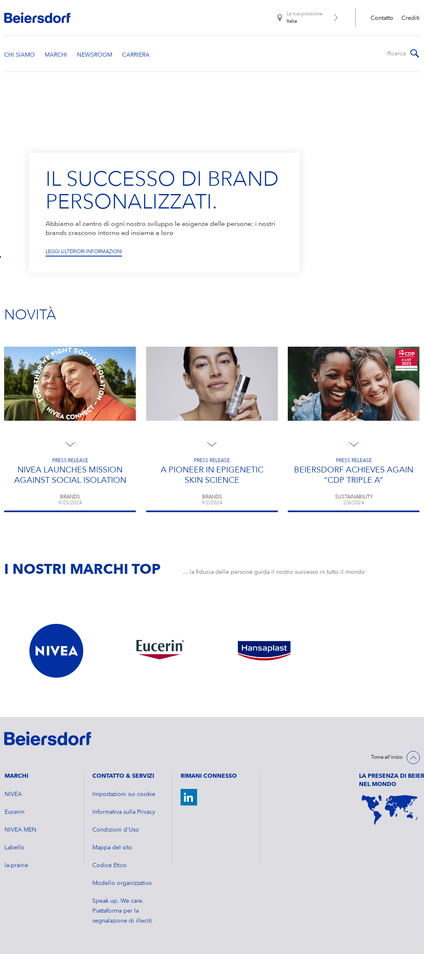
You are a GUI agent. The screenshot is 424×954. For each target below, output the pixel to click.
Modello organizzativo (122, 883)
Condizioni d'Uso (115, 830)
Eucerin (14, 812)
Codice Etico (109, 865)
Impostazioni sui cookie (123, 794)
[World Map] (389, 810)
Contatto (382, 18)
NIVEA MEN (20, 830)
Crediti (411, 18)
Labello (14, 848)
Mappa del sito (112, 848)
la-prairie (16, 865)
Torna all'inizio (386, 757)
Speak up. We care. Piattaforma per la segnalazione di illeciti (122, 911)
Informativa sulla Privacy (123, 812)
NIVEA (13, 794)
